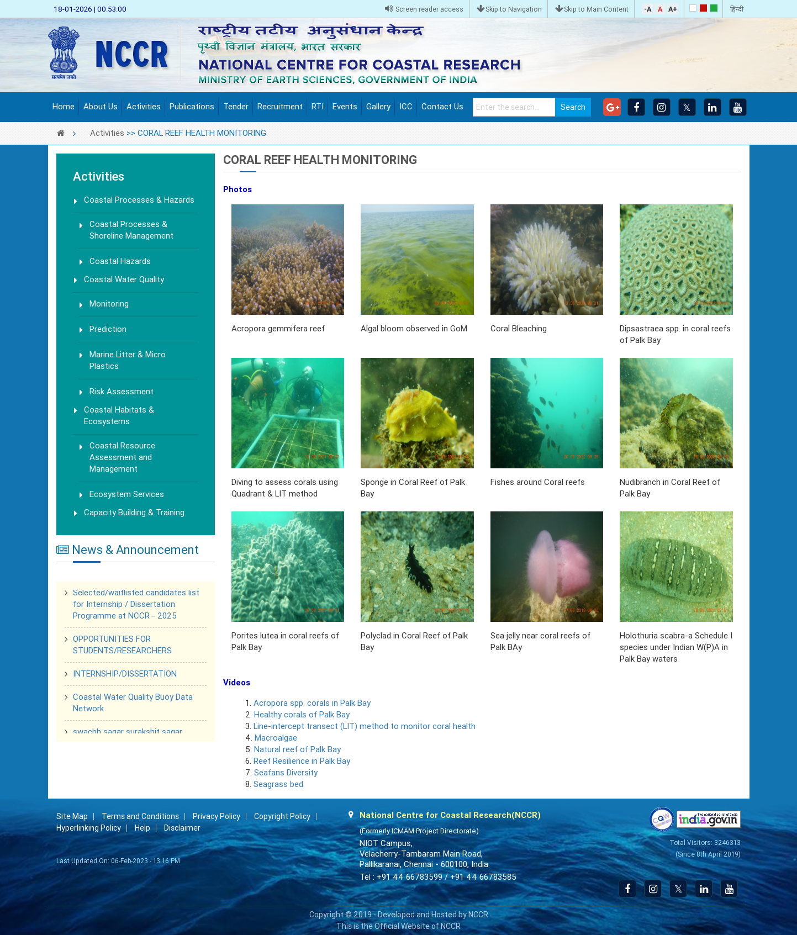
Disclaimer (182, 827)
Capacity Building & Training (134, 512)
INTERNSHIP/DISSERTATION (125, 675)
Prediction (107, 329)
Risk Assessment (121, 392)
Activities (143, 107)
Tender (236, 107)
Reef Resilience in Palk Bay (302, 761)
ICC (406, 107)
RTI (318, 107)
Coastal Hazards (120, 261)
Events (344, 107)
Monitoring (109, 304)
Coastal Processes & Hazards (139, 200)
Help (142, 827)
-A (647, 9)
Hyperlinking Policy (88, 827)
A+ (672, 9)
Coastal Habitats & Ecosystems (119, 415)
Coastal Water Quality (124, 279)
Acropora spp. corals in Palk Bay (312, 703)
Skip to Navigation (509, 9)
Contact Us (442, 107)
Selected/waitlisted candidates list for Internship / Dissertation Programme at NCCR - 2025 (136, 605)
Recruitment (280, 107)
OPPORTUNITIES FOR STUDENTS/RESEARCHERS (122, 646)
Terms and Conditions (140, 816)
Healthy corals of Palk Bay (302, 715)
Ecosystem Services (126, 494)
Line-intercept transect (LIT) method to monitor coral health (365, 726)
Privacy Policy (216, 816)
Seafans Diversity (286, 773)
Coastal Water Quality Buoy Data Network (133, 704)
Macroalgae (274, 738)
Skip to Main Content (592, 9)
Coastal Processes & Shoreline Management (131, 230)
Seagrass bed (278, 784)
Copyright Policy (282, 816)
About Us (100, 107)
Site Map (72, 816)
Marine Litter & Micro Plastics (127, 360)
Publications (192, 107)
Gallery (378, 107)
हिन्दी (736, 9)
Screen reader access (424, 9)
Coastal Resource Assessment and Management (122, 457)
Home (63, 107)
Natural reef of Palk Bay (297, 749)
